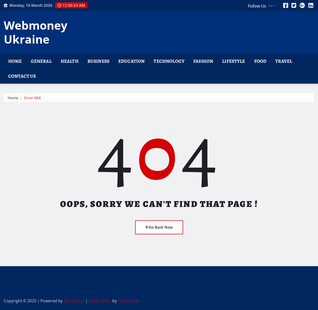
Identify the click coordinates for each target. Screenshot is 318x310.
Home (15, 61)
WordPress (74, 301)
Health (70, 61)
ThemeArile (128, 301)
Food (260, 61)
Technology (169, 61)
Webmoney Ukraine (35, 32)
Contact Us (22, 76)
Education (131, 61)
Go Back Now (159, 227)
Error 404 (32, 99)
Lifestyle (233, 61)
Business (98, 61)
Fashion (203, 61)
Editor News (100, 301)
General (41, 61)
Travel (283, 61)
